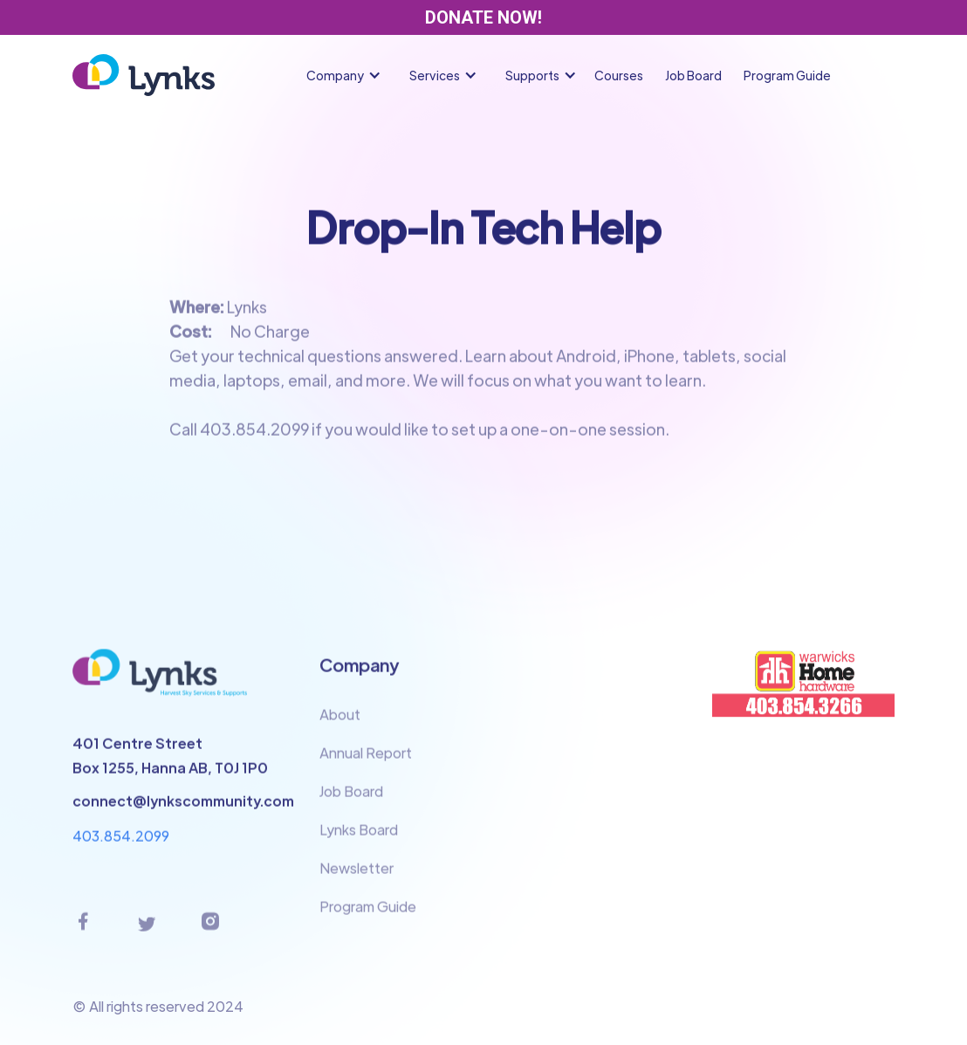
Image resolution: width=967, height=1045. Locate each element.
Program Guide (787, 75)
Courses (618, 75)
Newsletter (356, 879)
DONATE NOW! (483, 17)
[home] (143, 75)
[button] (347, 75)
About (339, 725)
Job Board (693, 75)
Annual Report (365, 763)
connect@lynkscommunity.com (183, 810)
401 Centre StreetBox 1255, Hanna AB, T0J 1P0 (170, 765)
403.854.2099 (120, 845)
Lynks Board (358, 840)
